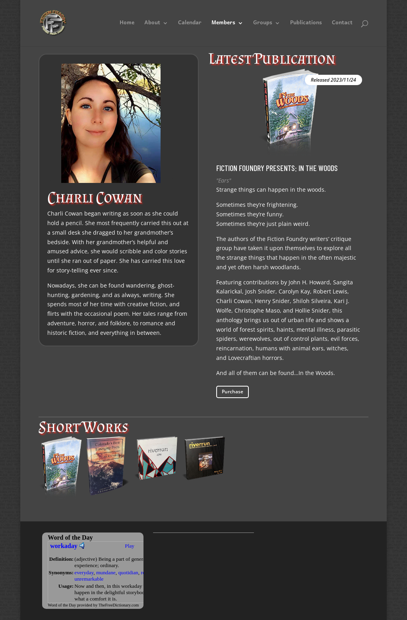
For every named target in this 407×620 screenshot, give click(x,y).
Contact (342, 24)
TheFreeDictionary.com (119, 605)
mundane (106, 572)
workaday (63, 545)
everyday (83, 572)
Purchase (232, 391)
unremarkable (88, 579)
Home (127, 24)
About (152, 24)
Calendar (190, 24)
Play (129, 546)
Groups (262, 24)
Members (223, 24)
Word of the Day (62, 605)
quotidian (128, 572)
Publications (306, 24)
